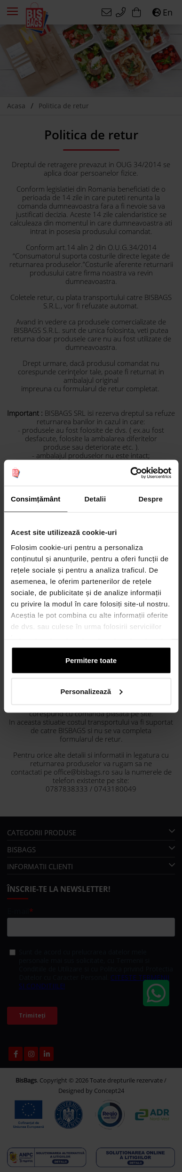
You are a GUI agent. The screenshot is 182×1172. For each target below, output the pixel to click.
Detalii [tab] (95, 499)
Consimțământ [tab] (35, 499)
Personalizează (91, 691)
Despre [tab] (150, 499)
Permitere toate (91, 660)
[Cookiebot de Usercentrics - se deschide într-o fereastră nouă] (130, 473)
